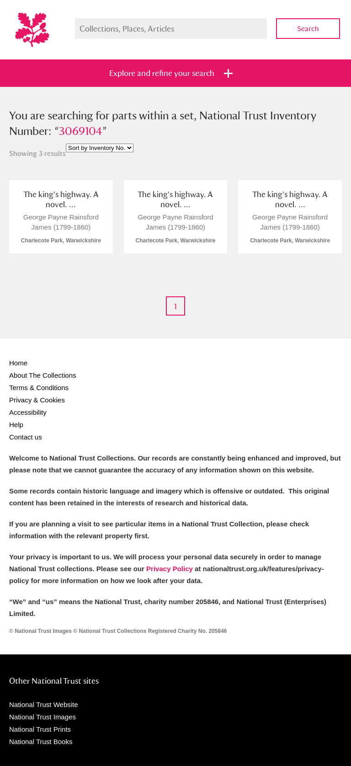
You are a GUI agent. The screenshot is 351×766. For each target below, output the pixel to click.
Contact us (25, 437)
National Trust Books (40, 741)
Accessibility (28, 412)
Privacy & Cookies (37, 400)
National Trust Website (43, 704)
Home (18, 363)
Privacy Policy (169, 569)
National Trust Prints (40, 729)
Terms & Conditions (39, 387)
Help (16, 425)
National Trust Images (42, 717)
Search (308, 28)
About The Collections (42, 375)
